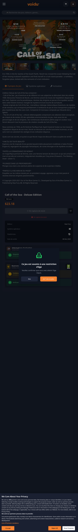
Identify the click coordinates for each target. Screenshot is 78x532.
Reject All (55, 529)
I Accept (8, 529)
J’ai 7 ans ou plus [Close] (48, 279)
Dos (29, 279)
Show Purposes (69, 529)
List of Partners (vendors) (10, 524)
